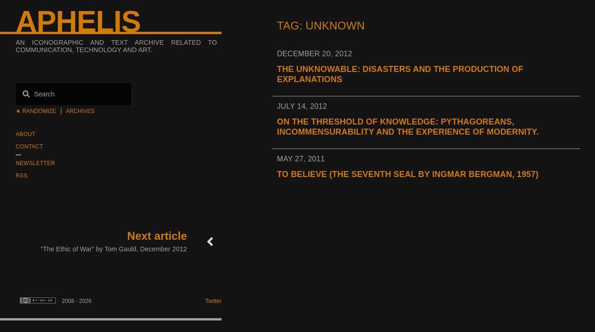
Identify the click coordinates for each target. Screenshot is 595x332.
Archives (80, 111)
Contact (29, 146)
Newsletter (35, 163)
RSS (22, 175)
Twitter (213, 301)
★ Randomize (36, 111)
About (26, 134)
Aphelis (78, 21)
